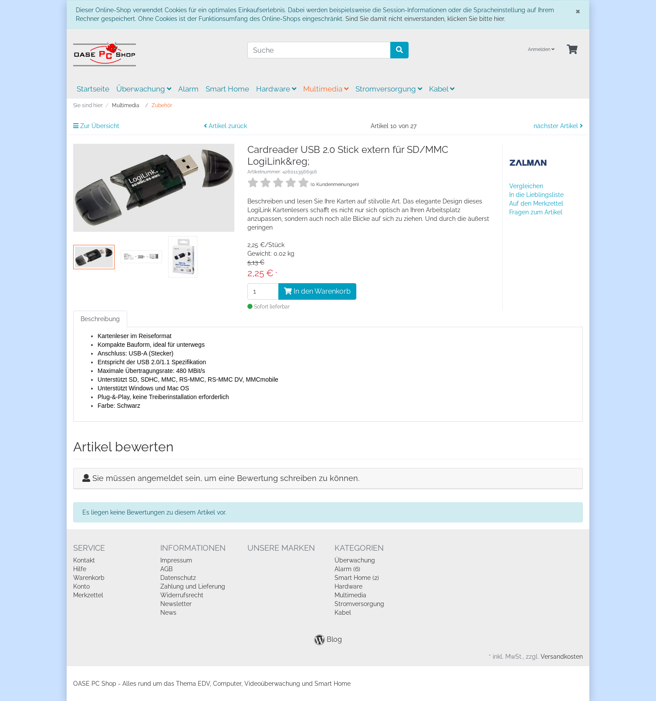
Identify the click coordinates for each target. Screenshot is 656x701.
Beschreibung (100, 318)
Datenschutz (178, 577)
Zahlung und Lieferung (192, 586)
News (168, 612)
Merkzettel (88, 595)
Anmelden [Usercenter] (541, 49)
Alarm (188, 89)
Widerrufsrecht (181, 595)
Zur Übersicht (96, 125)
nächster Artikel (558, 125)
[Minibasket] (572, 50)
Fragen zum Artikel (535, 212)
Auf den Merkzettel (536, 203)
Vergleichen (526, 186)
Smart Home (227, 89)
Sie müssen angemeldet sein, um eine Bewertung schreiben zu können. (225, 478)
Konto (81, 586)
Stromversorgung (388, 89)
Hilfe (79, 569)
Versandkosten (562, 656)
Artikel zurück (225, 125)
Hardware (276, 89)
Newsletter (176, 603)
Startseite (93, 89)
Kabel (441, 89)
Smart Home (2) (357, 577)
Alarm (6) (347, 569)
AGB (166, 569)
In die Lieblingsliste (536, 194)
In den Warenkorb (317, 291)
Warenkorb (89, 577)
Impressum (176, 560)
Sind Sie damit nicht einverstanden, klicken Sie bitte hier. (425, 18)
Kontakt (84, 560)
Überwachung (143, 89)
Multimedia (325, 89)
